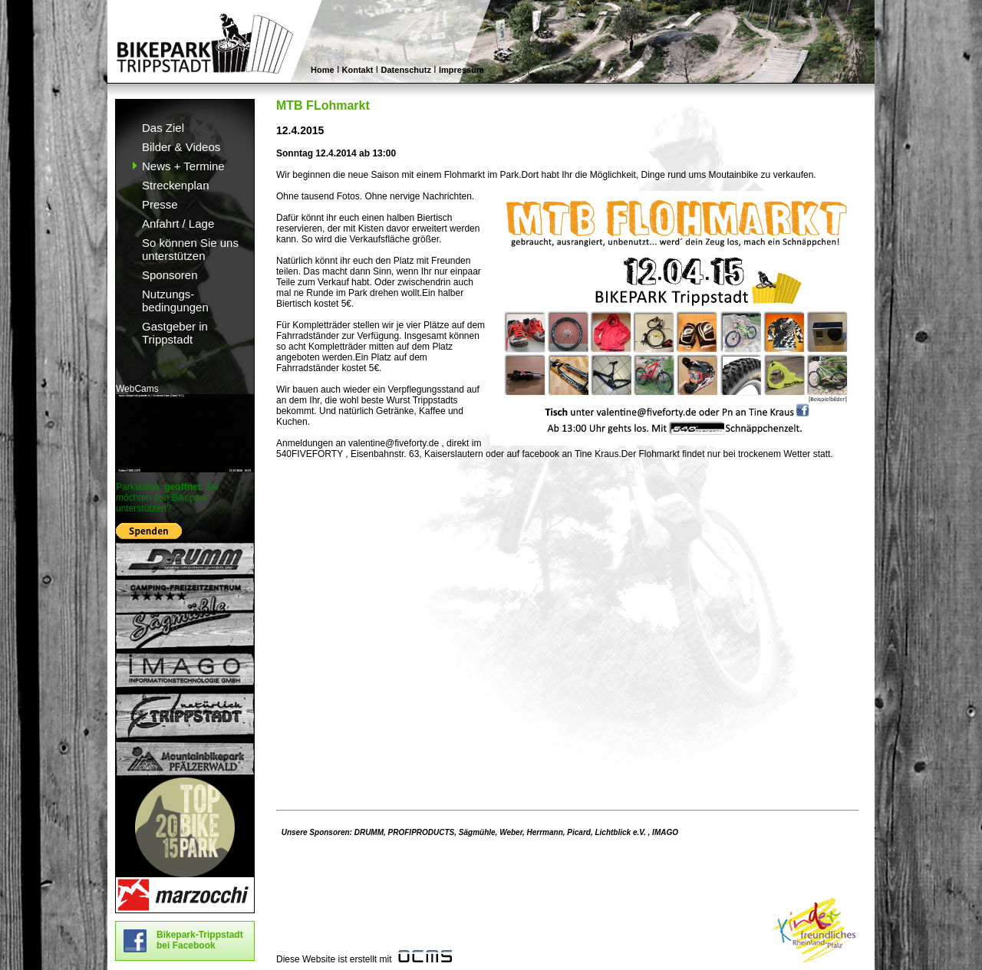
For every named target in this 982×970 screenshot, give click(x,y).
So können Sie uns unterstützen (190, 249)
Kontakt (358, 69)
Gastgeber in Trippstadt (175, 333)
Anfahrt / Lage (178, 223)
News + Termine (183, 166)
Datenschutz (406, 69)
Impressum (461, 69)
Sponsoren (170, 274)
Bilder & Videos (181, 146)
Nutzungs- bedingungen (175, 301)
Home (322, 69)
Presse (160, 204)
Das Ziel (163, 127)
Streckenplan (175, 185)
